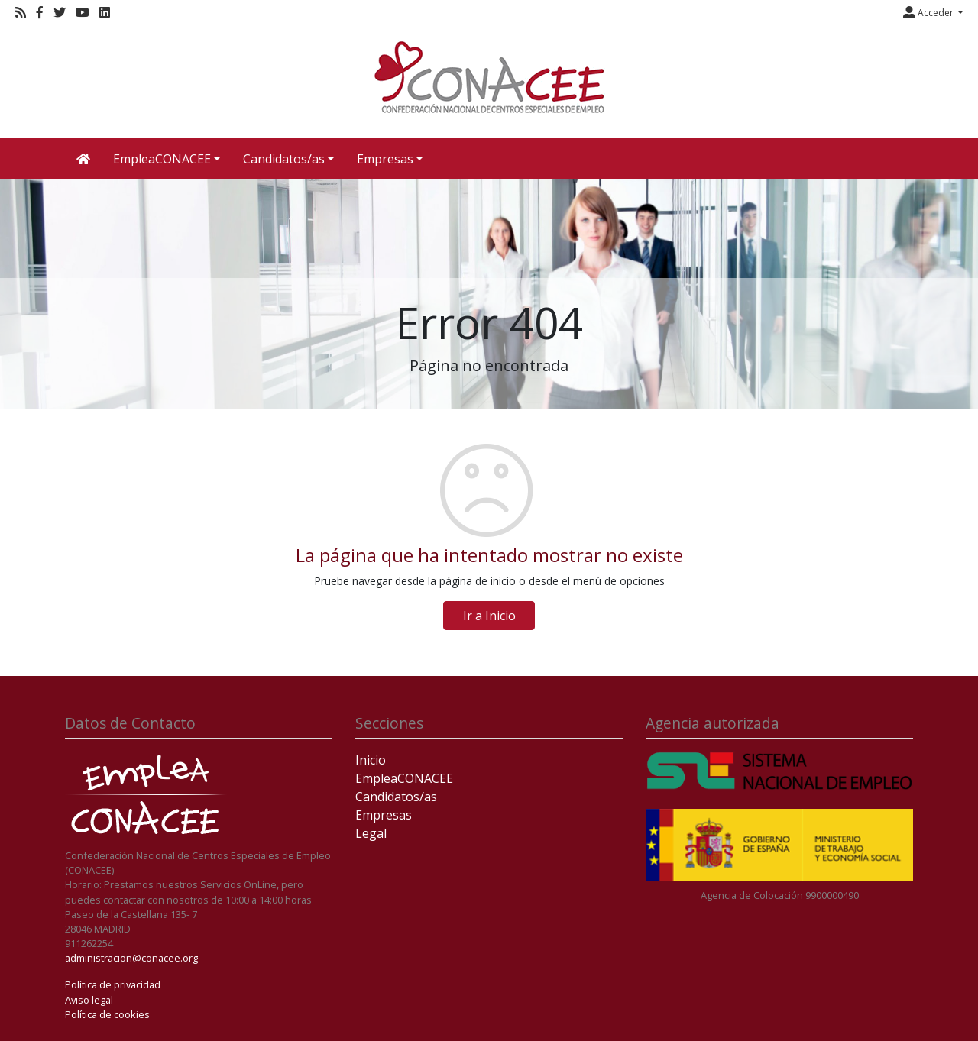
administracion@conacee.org (131, 958)
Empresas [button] (385, 158)
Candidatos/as (396, 796)
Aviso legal (89, 1000)
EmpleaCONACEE (404, 778)
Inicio (370, 760)
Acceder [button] (929, 12)
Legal (371, 833)
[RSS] (20, 12)
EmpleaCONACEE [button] (162, 158)
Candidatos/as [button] (284, 158)
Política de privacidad (112, 984)
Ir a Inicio (489, 615)
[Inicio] (489, 77)
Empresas (383, 815)
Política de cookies (107, 1014)
